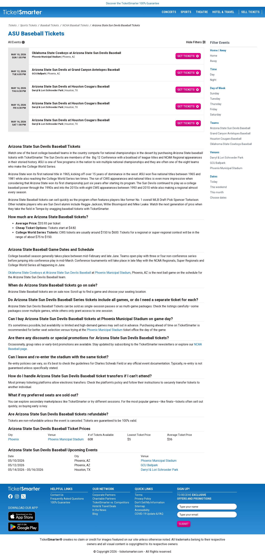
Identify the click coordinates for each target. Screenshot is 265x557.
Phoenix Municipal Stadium (113, 272)
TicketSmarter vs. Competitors (110, 502)
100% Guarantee (60, 502)
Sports (186, 12)
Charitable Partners (104, 498)
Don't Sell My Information (150, 502)
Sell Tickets (250, 12)
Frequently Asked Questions (67, 498)
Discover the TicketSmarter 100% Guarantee (132, 3)
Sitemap (140, 506)
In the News (99, 510)
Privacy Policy (143, 498)
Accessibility (142, 510)
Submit (184, 523)
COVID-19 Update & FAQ (149, 513)
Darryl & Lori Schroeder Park (159, 469)
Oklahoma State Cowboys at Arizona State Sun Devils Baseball (49, 272)
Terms (139, 494)
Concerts (169, 12)
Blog (95, 513)
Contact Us (56, 494)
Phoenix (13, 439)
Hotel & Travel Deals (104, 506)
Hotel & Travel (223, 12)
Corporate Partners (104, 494)
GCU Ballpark (149, 465)
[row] (106, 56)
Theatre (202, 12)
